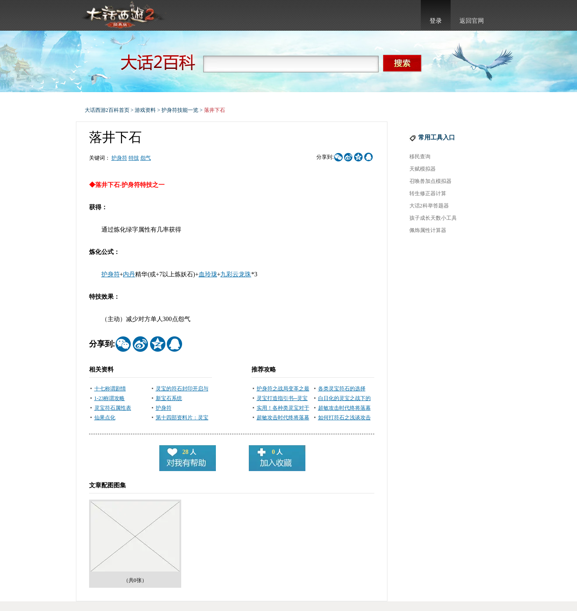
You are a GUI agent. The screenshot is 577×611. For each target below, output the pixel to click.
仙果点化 (104, 417)
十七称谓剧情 (110, 389)
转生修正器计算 (427, 193)
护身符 (119, 158)
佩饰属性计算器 (427, 230)
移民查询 (419, 157)
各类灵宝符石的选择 (342, 389)
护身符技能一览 (179, 110)
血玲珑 (208, 274)
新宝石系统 (169, 398)
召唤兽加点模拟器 (430, 181)
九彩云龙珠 (235, 274)
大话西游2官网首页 (122, 15)
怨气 (145, 158)
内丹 (129, 274)
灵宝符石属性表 (112, 408)
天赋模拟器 (422, 169)
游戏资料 (145, 110)
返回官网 (471, 21)
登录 (436, 21)
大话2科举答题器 (429, 206)
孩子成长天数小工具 (433, 218)
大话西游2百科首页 (107, 110)
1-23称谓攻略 (109, 398)
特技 (134, 158)
